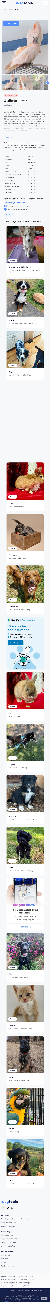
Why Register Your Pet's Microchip (15, 1219)
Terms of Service (23, 1290)
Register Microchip (8, 1223)
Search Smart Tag (8, 1242)
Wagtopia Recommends (10, 1266)
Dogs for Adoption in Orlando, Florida (15, 1286)
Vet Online (5, 1259)
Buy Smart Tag (7, 1235)
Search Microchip (8, 1226)
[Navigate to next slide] (47, 82)
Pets (10, 9)
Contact (11, 1290)
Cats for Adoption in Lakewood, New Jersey (17, 1276)
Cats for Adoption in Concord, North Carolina (18, 1279)
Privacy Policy (36, 1290)
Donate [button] (8, 215)
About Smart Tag (8, 1246)
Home (5, 9)
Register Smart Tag (9, 1239)
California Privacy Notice (25, 1295)
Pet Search (5, 1255)
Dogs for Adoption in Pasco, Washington (16, 1283)
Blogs (3, 1262)
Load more (11, 137)
